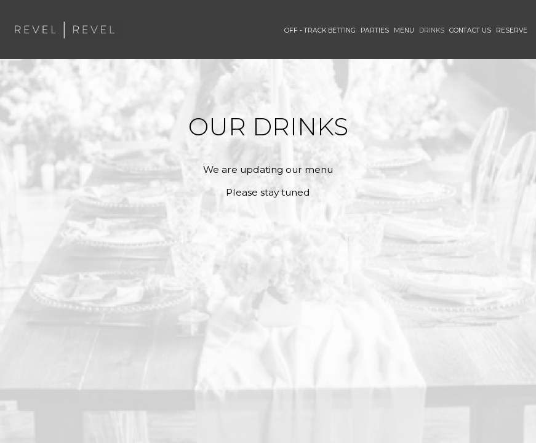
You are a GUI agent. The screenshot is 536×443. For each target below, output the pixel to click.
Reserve (511, 30)
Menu (404, 30)
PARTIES (375, 30)
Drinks (431, 30)
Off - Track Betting (320, 30)
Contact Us (470, 30)
